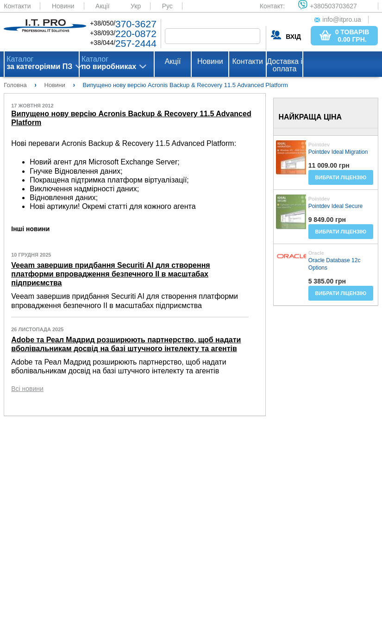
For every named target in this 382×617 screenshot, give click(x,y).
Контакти (17, 6)
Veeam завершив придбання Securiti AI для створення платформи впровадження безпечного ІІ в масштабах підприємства (110, 274)
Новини (63, 6)
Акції (102, 6)
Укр (136, 6)
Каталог (39, 63)
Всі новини (27, 388)
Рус (167, 6)
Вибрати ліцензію (340, 177)
